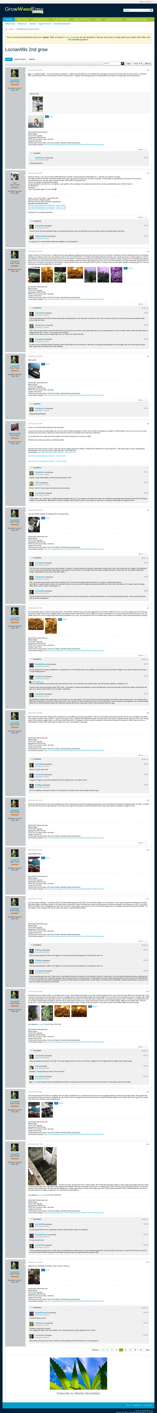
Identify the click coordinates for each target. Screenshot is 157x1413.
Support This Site (44, 24)
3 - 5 (143, 308)
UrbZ (37, 483)
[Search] (136, 10)
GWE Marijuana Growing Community (27, 29)
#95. (146, 472)
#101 (147, 899)
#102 (147, 992)
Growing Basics (41, 19)
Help (128, 1405)
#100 (147, 850)
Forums (8, 19)
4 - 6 (143, 659)
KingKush (39, 676)
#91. (146, 158)
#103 (147, 1092)
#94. (146, 408)
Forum (12, 29)
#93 (148, 251)
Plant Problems (61, 19)
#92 (148, 173)
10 (135, 1350)
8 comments (37, 1307)
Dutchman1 (40, 158)
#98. (146, 764)
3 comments (37, 467)
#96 (148, 510)
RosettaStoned (41, 664)
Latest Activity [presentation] (20, 59)
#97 (148, 608)
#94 (148, 356)
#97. (146, 664)
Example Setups (114, 19)
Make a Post (23, 19)
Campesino (40, 325)
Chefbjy (38, 785)
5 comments (37, 308)
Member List (22, 24)
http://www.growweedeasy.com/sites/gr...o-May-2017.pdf (47, 207)
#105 (147, 1262)
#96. (146, 563)
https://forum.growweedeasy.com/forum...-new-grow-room (56, 452)
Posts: (13, 90)
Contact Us (137, 1405)
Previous (95, 1350)
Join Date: (11, 88)
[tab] (9, 59)
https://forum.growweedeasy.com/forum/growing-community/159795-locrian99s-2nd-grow (74, 145)
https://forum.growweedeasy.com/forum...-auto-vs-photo (47, 456)
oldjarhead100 (41, 236)
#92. (146, 225)
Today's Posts (10, 24)
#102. (145, 1055)
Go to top (148, 1405)
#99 (148, 800)
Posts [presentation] (8, 59)
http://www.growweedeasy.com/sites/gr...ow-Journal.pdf (47, 209)
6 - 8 (143, 1308)
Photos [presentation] (32, 59)
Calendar (32, 24)
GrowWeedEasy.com (136, 19)
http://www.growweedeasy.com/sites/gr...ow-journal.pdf (46, 205)
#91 (148, 70)
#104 (147, 1144)
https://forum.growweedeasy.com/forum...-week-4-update (47, 461)
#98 (148, 713)
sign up (68, 37)
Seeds (98, 19)
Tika (33, 74)
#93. (146, 313)
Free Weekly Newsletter (62, 24)
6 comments (37, 659)
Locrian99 (15, 80)
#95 (148, 424)
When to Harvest (82, 19)
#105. (145, 1312)
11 (140, 1350)
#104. (145, 1224)
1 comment (36, 153)
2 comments (37, 221)
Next (147, 1350)
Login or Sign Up (146, 2)
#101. (145, 950)
